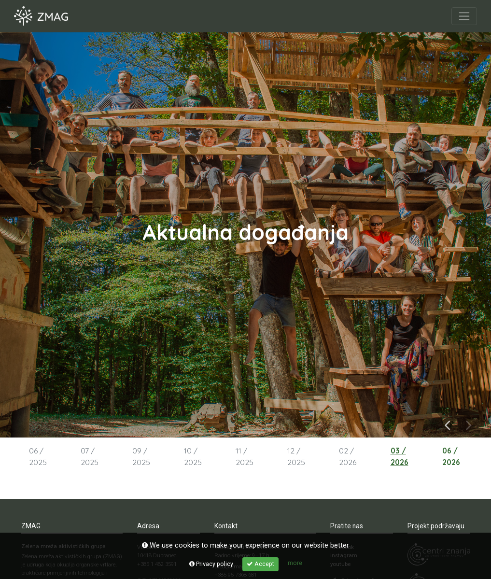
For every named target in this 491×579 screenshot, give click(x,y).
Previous (447, 424)
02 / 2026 (347, 456)
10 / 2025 (193, 456)
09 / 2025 (141, 456)
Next (469, 424)
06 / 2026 (451, 456)
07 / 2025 (89, 456)
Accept (260, 563)
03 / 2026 (399, 456)
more (295, 562)
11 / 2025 (244, 456)
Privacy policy (211, 563)
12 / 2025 (296, 456)
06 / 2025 (38, 456)
